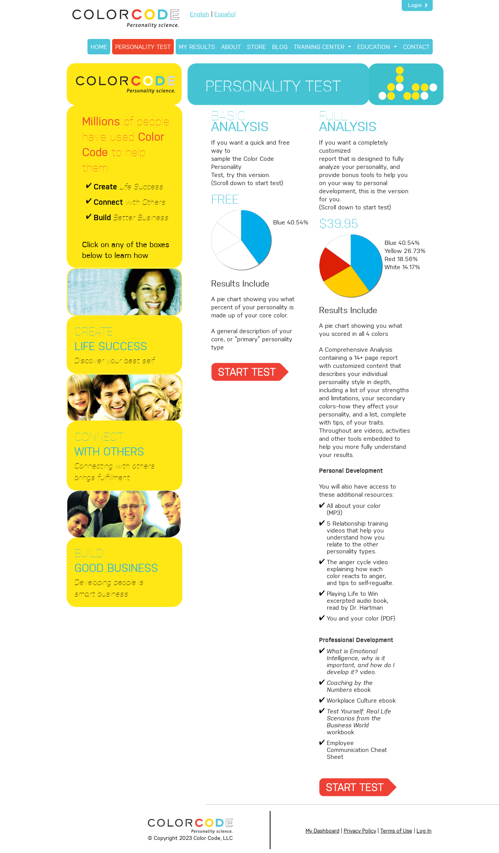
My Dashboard (322, 830)
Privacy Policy (360, 830)
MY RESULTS (197, 46)
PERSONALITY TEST (143, 46)
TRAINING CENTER (320, 46)
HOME (99, 46)
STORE (256, 46)
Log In (424, 830)
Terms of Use (396, 830)
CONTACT (416, 46)
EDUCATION (374, 46)
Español (224, 14)
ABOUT (231, 46)
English (199, 14)
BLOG (279, 46)
